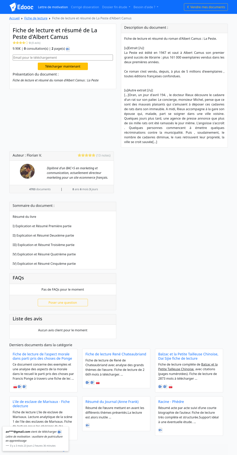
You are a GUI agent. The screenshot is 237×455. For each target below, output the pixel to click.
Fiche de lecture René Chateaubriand (116, 354)
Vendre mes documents (206, 7)
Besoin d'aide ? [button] (144, 7)
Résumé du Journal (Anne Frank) (112, 401)
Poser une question (63, 302)
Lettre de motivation (53, 7)
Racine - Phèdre (171, 401)
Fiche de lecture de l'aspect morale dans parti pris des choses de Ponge (42, 356)
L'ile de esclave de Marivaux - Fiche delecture (41, 403)
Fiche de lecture (35, 18)
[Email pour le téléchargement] (63, 57)
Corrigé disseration (85, 7)
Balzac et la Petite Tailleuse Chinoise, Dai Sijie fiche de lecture (188, 356)
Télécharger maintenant (62, 66)
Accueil (14, 18)
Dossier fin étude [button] (115, 7)
